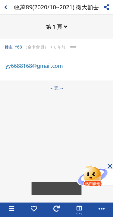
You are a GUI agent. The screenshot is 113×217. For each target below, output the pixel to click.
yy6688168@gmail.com (34, 65)
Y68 (18, 47)
